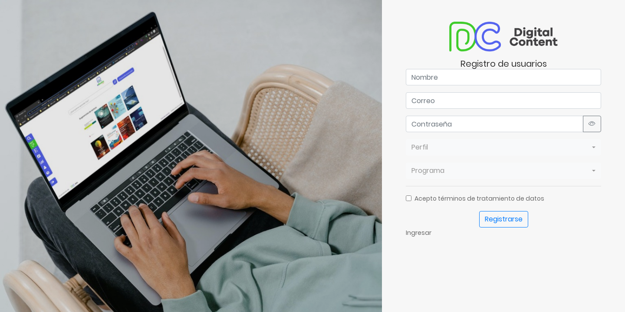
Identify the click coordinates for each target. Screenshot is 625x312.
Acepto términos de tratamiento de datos (479, 198)
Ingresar (418, 232)
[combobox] (503, 147)
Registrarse (504, 219)
